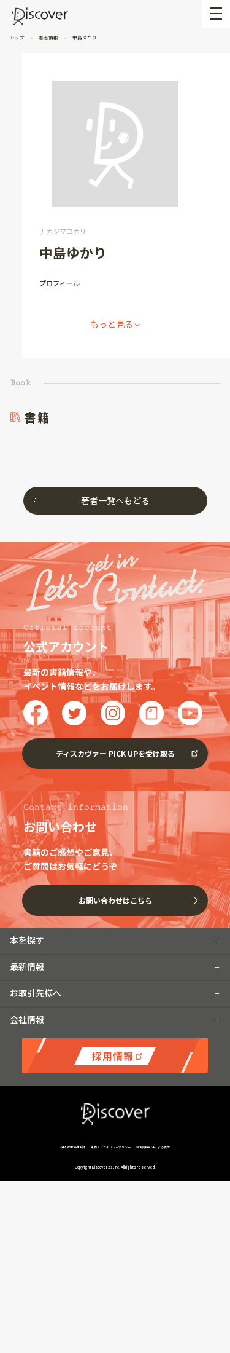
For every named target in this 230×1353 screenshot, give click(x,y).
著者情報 (48, 37)
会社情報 (27, 1019)
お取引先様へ (35, 992)
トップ (18, 37)
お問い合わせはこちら (115, 900)
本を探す (27, 940)
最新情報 (27, 966)
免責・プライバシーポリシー (111, 1146)
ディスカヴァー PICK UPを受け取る (115, 753)
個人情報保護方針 (73, 1147)
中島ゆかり (84, 37)
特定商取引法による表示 (153, 1146)
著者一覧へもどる (115, 500)
